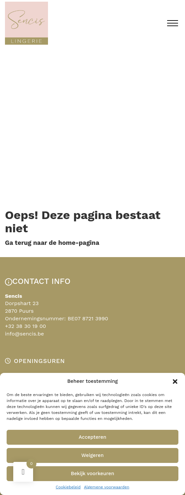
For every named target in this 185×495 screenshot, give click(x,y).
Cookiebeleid (68, 487)
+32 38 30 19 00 (25, 326)
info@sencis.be (24, 334)
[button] (175, 381)
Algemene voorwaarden (106, 487)
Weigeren (92, 455)
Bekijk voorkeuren (92, 473)
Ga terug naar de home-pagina (52, 243)
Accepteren (93, 437)
